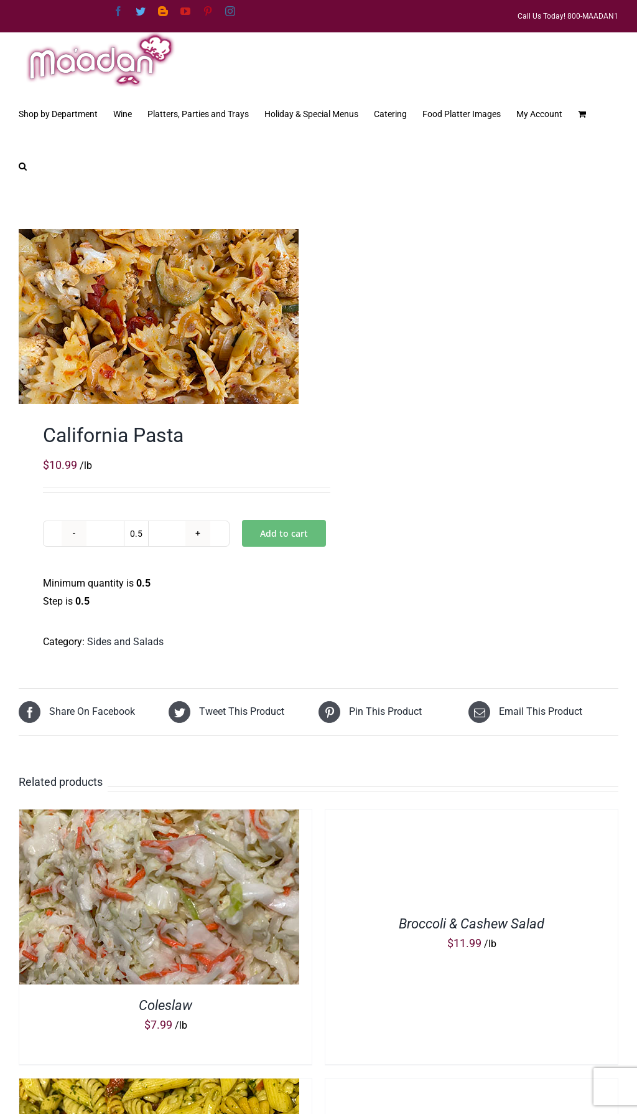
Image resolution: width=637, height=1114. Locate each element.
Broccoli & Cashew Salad (471, 924)
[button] (23, 165)
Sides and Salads (125, 642)
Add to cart (284, 533)
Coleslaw (165, 1005)
